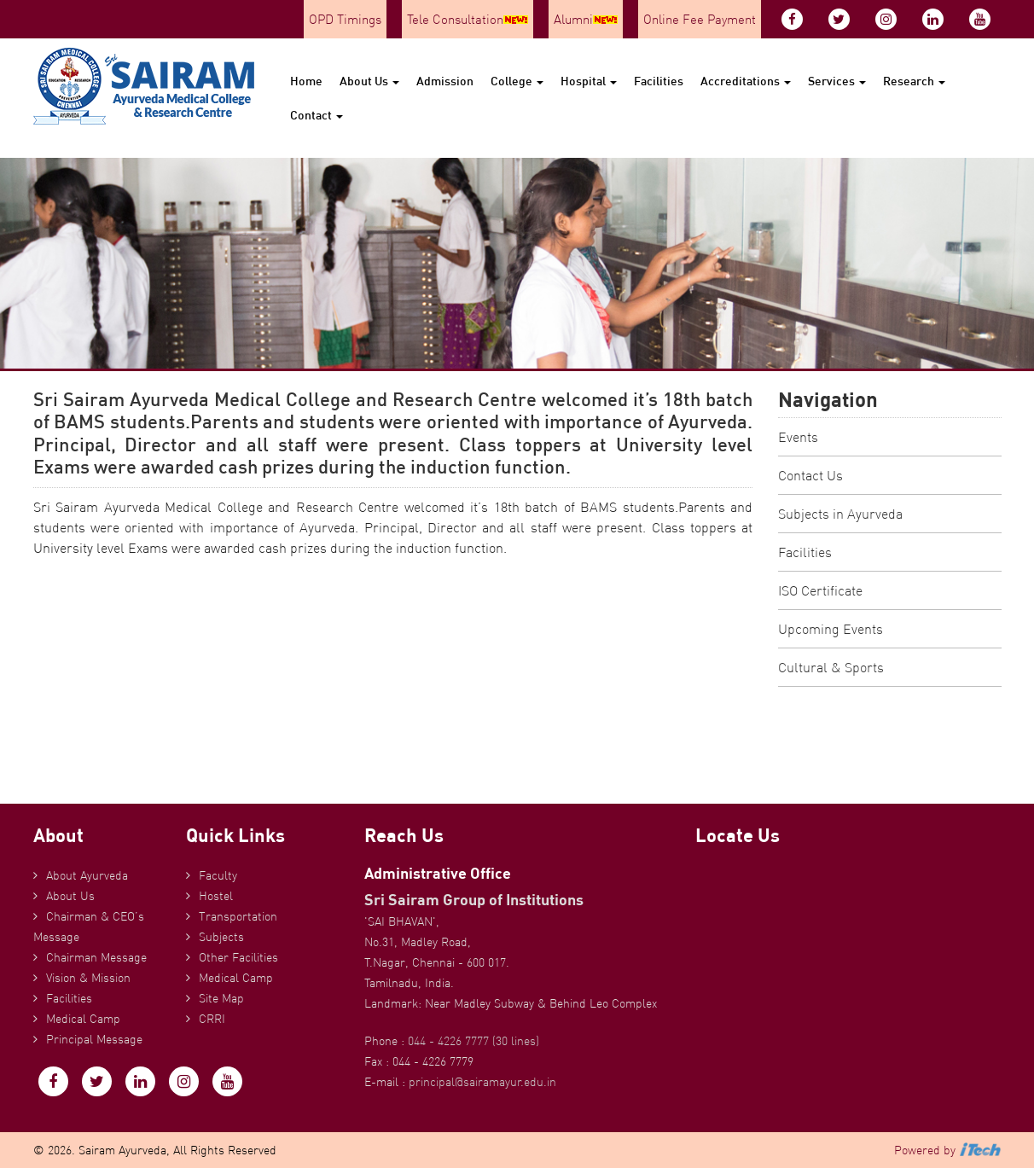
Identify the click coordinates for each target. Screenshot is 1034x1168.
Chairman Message (96, 957)
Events (798, 436)
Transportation (238, 916)
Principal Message (94, 1039)
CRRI (212, 1018)
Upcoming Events (830, 628)
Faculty (218, 875)
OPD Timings (345, 19)
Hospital (589, 80)
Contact (316, 115)
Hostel (216, 896)
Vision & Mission (88, 977)
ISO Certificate (820, 590)
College (517, 80)
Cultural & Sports (831, 667)
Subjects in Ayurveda (840, 513)
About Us (369, 80)
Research (914, 80)
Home (306, 80)
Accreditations (745, 80)
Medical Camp (83, 1018)
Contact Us (810, 475)
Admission (444, 80)
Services (837, 80)
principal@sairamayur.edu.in (482, 1082)
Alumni (586, 19)
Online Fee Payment (699, 19)
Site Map (221, 998)
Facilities (658, 80)
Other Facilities (238, 957)
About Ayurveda (87, 875)
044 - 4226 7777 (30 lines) (473, 1041)
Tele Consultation (467, 19)
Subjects (221, 936)
